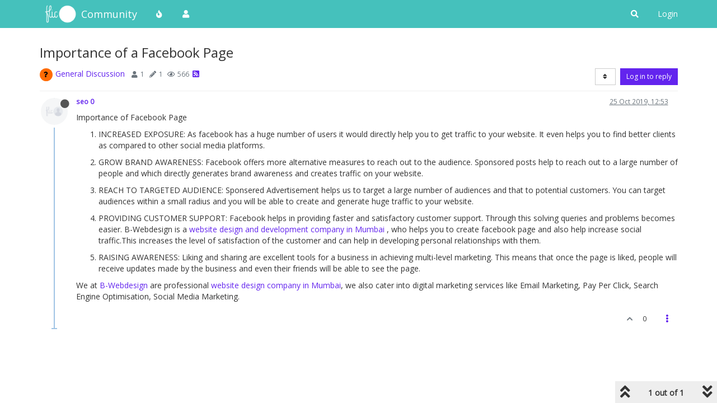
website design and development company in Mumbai (287, 229)
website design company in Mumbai (276, 285)
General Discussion (90, 73)
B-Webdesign (124, 285)
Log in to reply (649, 76)
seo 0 (85, 101)
